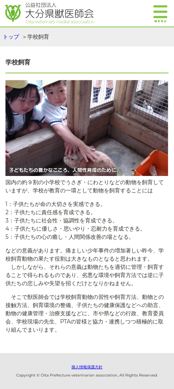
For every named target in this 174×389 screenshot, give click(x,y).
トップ (11, 36)
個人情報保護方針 (87, 366)
